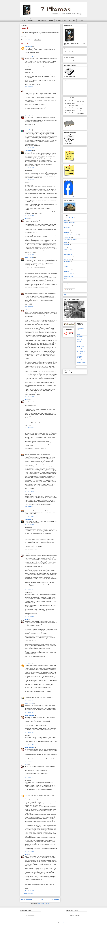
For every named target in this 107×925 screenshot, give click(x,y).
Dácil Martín (66, 244)
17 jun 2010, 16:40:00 (29, 660)
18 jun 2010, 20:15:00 (29, 851)
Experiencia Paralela (68, 217)
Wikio (65, 294)
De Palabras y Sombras (80, 357)
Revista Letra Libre (81, 353)
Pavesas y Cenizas (81, 362)
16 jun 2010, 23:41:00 (29, 450)
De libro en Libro (80, 344)
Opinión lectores (42, 20)
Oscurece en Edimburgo (68, 180)
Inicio (41, 899)
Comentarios (68, 289)
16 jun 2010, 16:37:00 (29, 112)
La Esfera (27, 793)
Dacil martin (27, 695)
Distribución (72, 20)
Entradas (67, 287)
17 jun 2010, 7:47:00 (29, 516)
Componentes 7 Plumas (69, 239)
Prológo (65, 278)
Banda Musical (67, 261)
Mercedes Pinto (28, 150)
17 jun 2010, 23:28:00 (29, 732)
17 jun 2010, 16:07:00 (29, 616)
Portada (65, 251)
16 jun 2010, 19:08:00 (29, 179)
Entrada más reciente (26, 899)
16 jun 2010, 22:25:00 (29, 306)
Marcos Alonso (28, 46)
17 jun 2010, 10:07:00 (29, 524)
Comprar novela (67, 269)
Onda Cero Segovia (80, 113)
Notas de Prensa (67, 259)
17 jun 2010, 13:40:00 (29, 589)
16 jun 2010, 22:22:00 (29, 289)
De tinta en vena (80, 346)
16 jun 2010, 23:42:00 (29, 491)
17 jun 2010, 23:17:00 (29, 712)
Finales (65, 247)
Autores (51, 20)
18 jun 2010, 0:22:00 (29, 761)
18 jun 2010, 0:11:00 (29, 744)
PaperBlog (79, 341)
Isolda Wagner (28, 129)
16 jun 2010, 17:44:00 (29, 126)
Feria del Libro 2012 (68, 276)
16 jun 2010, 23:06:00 (29, 427)
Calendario (66, 266)
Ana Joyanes (79, 108)
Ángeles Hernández (29, 56)
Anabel (26, 89)
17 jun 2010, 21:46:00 (29, 693)
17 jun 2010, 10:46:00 (29, 535)
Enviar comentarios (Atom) (43, 903)
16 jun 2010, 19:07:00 (29, 167)
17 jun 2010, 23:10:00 (29, 700)
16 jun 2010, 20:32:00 (29, 269)
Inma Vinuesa (28, 291)
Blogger (63, 922)
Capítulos (66, 220)
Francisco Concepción (69, 222)
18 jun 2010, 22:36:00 (29, 890)
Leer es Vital (79, 339)
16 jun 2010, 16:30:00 (29, 86)
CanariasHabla (80, 359)
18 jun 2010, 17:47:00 (29, 791)
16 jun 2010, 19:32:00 (29, 254)
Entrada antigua (55, 899)
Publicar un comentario (28, 893)
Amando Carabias (29, 257)
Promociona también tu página (69, 196)
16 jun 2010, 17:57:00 (29, 147)
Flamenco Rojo (28, 115)
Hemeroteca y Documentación (71, 234)
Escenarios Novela (68, 256)
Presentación (31, 20)
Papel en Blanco (80, 348)
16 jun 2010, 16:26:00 (29, 54)
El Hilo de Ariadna (68, 254)
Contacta (80, 20)
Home (23, 20)
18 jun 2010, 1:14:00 (29, 777)
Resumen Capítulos (68, 273)
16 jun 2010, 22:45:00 (29, 396)
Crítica (78, 334)
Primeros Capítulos (61, 20)
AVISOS (65, 264)
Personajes (66, 271)
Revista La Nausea (81, 351)
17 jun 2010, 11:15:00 (29, 551)
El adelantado (80, 336)
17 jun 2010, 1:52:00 (29, 506)
